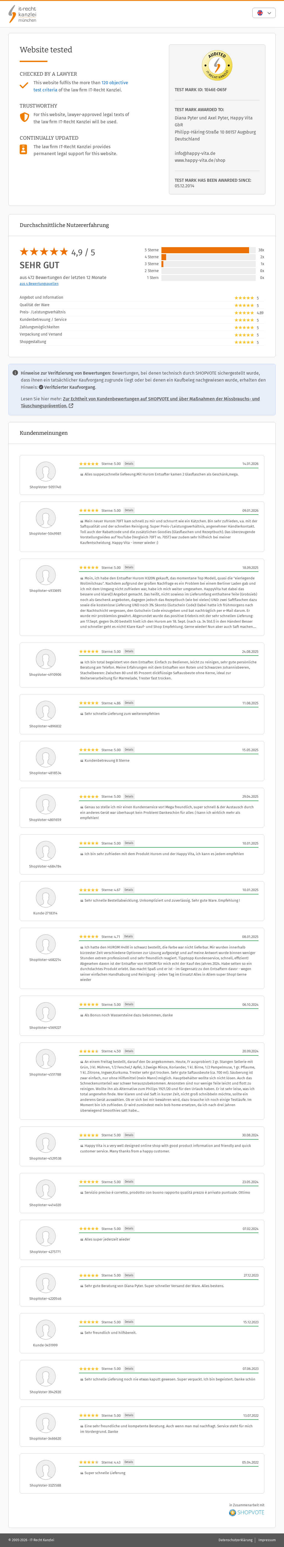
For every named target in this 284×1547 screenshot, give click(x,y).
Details (129, 464)
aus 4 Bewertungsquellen (39, 284)
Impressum (267, 1540)
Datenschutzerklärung (235, 1540)
